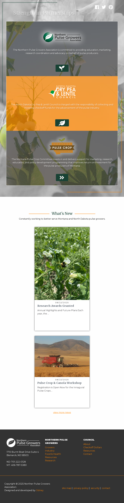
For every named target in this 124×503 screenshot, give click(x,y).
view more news (62, 412)
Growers (49, 447)
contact (106, 488)
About (86, 444)
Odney (40, 490)
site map (66, 488)
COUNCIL (88, 440)
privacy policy (81, 488)
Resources (51, 457)
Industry (50, 450)
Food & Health (53, 454)
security (95, 488)
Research (50, 460)
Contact (87, 454)
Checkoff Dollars (92, 447)
